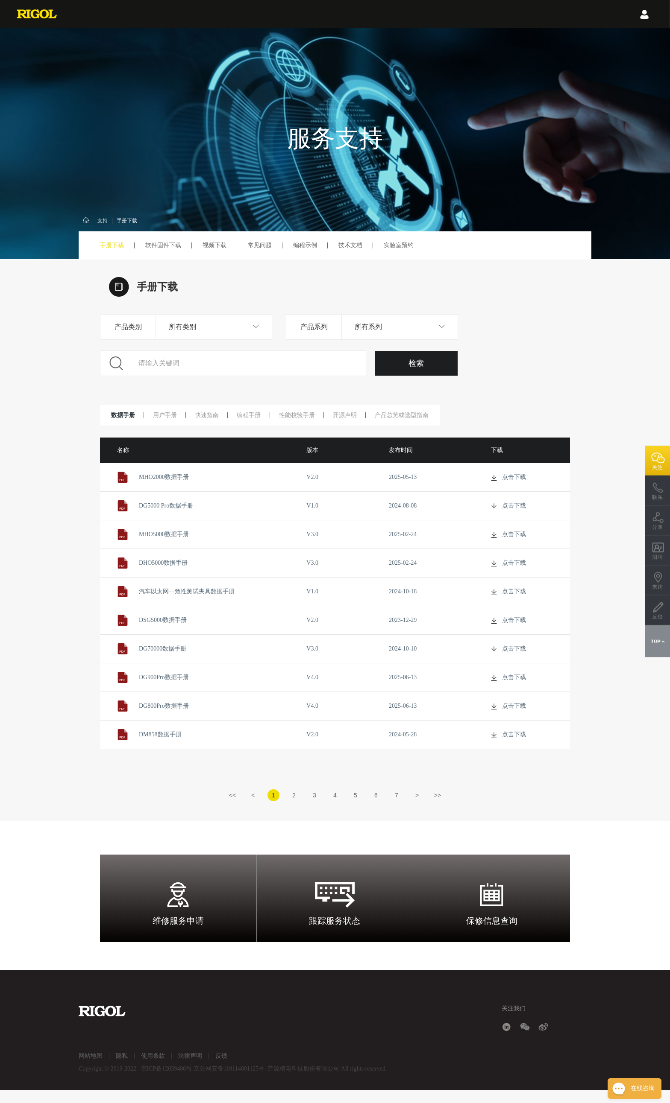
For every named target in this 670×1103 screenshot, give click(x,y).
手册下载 (127, 221)
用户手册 (170, 416)
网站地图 (91, 1069)
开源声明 (363, 416)
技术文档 (350, 245)
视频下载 (214, 245)
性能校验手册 (312, 416)
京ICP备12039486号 (166, 1082)
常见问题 (260, 245)
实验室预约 (399, 245)
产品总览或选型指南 (423, 416)
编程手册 (261, 416)
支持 (102, 221)
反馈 (221, 1069)
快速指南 (215, 416)
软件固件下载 (163, 245)
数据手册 (125, 416)
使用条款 (153, 1069)
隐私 (122, 1069)
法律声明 (190, 1069)
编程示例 (305, 245)
